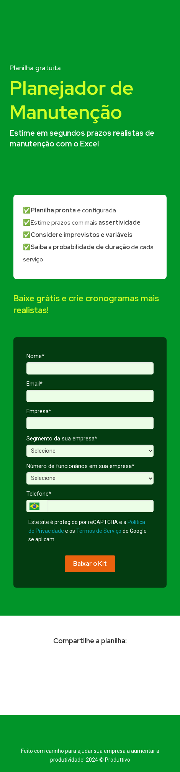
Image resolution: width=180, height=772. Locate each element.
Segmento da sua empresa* (61, 438)
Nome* (35, 356)
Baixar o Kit (90, 564)
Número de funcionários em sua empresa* (80, 466)
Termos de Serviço (98, 531)
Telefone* (38, 493)
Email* (34, 383)
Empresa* (38, 411)
